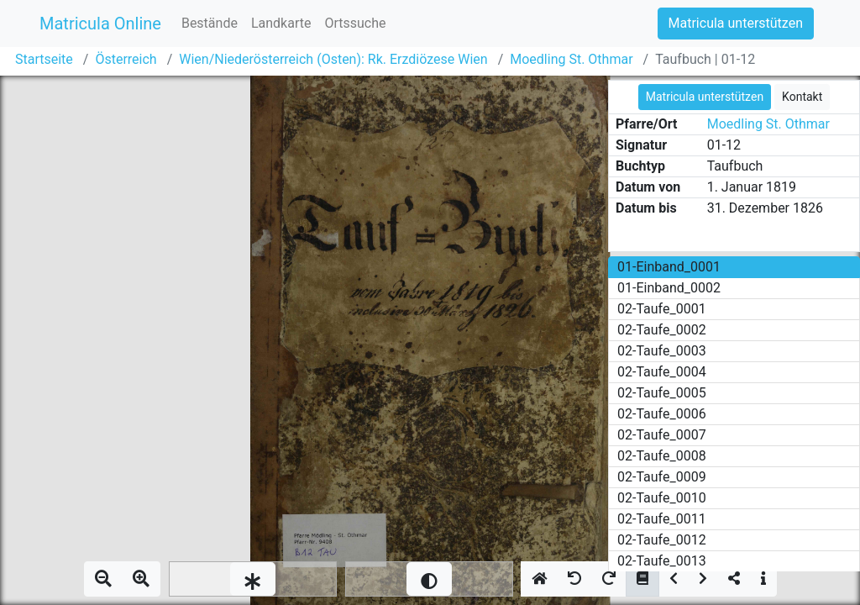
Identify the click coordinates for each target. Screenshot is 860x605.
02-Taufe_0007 (661, 435)
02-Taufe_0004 (661, 372)
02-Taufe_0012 (661, 540)
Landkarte (281, 23)
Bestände (209, 23)
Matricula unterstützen (736, 23)
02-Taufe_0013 (661, 561)
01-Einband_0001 (669, 267)
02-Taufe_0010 (661, 498)
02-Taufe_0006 (661, 414)
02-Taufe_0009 (661, 477)
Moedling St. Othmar (571, 59)
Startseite (44, 59)
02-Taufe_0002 (661, 330)
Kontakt (802, 96)
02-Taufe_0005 (661, 393)
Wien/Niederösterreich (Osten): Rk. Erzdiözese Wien (333, 59)
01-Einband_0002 (669, 288)
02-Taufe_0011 (661, 519)
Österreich (125, 59)
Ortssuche (354, 23)
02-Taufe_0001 (661, 309)
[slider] (253, 579)
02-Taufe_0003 (661, 351)
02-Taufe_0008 (661, 456)
